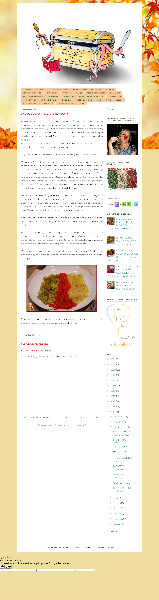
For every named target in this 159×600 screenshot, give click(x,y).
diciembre (120, 416)
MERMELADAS (66, 100)
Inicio (65, 417)
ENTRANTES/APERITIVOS (33, 96)
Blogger (109, 547)
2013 (113, 406)
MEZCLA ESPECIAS (65, 103)
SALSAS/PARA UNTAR (31, 103)
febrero (118, 519)
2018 (113, 380)
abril (117, 508)
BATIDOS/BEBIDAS (84, 100)
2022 (113, 359)
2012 (113, 412)
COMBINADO (122, 482)
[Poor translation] (8, 567)
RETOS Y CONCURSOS (32, 93)
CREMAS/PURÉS (29, 100)
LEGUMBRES (53, 96)
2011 (113, 530)
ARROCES (67, 93)
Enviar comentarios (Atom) (70, 425)
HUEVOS (119, 100)
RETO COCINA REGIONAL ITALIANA (87, 89)
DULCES (81, 103)
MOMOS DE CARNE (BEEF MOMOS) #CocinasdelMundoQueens (122, 225)
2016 (113, 391)
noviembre (120, 421)
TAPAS (108, 100)
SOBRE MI (27, 89)
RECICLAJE (48, 103)
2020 (113, 369)
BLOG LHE (110, 89)
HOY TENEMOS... (52, 93)
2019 (113, 375)
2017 (113, 385)
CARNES (78, 93)
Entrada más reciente (36, 417)
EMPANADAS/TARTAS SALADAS (91, 96)
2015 (113, 396)
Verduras (39, 335)
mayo (117, 503)
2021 (113, 364)
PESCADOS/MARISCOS (96, 93)
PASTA (99, 100)
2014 (113, 401)
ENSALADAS (115, 93)
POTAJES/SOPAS (114, 96)
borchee (74, 547)
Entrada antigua (91, 417)
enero (117, 524)
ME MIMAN (40, 89)
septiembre (121, 427)
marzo (118, 513)
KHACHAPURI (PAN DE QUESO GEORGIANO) (126, 241)
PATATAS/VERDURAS (48, 100)
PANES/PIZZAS (68, 96)
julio (116, 497)
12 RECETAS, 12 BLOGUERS (59, 89)
